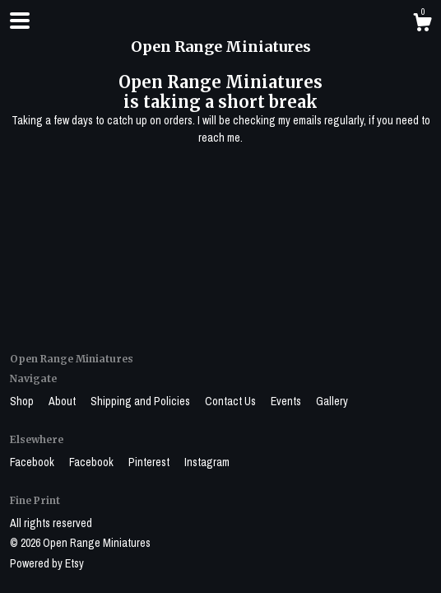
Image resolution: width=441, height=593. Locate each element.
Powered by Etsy (47, 563)
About (63, 401)
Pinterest (150, 462)
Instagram (207, 462)
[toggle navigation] (20, 20)
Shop (23, 401)
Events (287, 401)
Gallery (332, 401)
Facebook (33, 462)
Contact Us (231, 401)
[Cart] (422, 24)
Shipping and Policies (142, 401)
